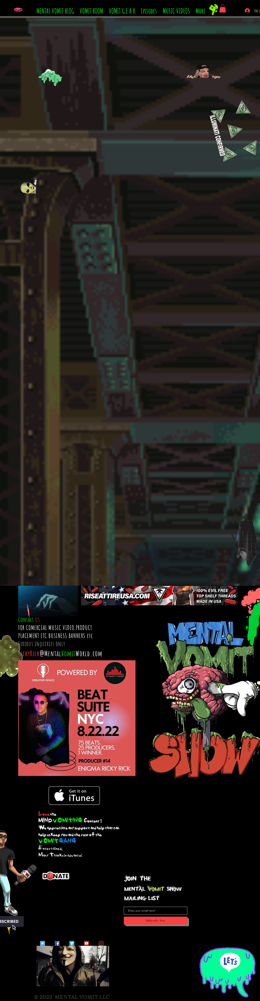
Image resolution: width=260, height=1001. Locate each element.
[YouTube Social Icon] (86, 943)
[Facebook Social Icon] (57, 943)
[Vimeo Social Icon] (71, 943)
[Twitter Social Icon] (42, 943)
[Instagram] (101, 943)
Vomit (68, 653)
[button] (222, 8)
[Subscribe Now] (155, 920)
